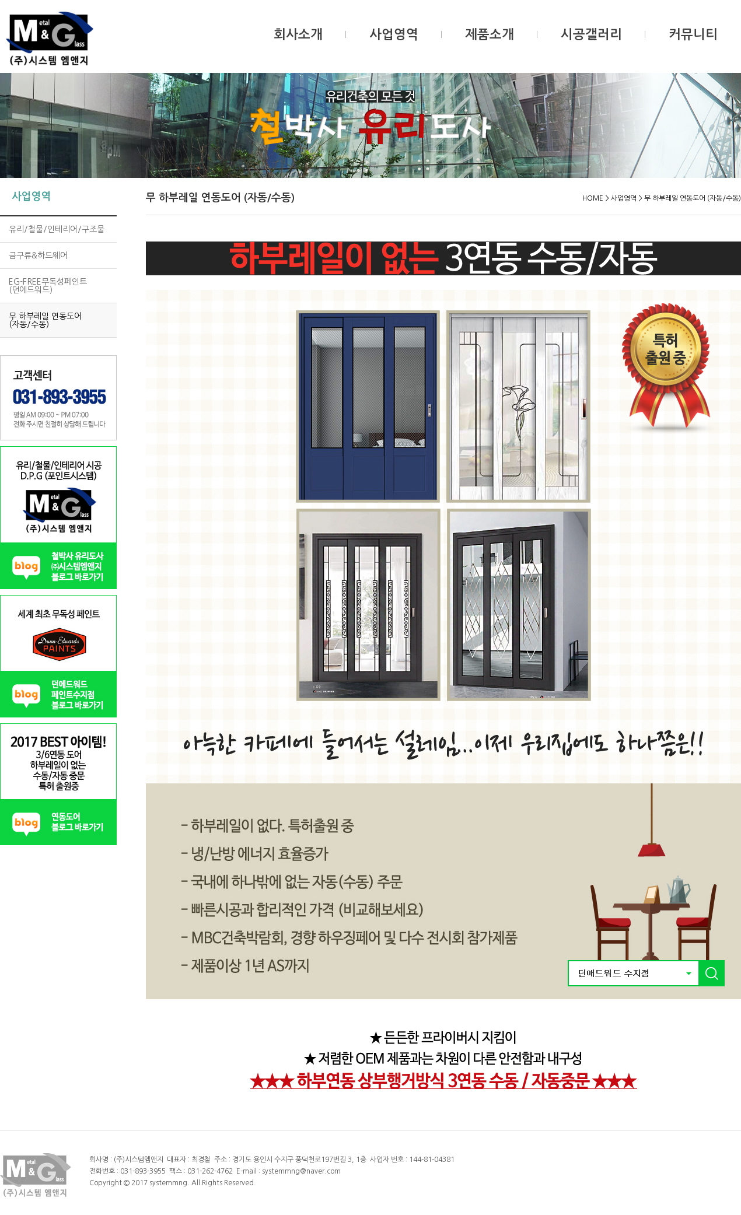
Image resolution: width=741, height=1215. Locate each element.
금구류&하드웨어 (38, 255)
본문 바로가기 (0, 0)
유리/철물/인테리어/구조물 (56, 229)
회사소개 (298, 34)
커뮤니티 (693, 34)
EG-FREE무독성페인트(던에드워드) (48, 286)
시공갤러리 (591, 34)
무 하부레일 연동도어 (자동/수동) (45, 320)
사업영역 (393, 34)
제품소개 (489, 34)
